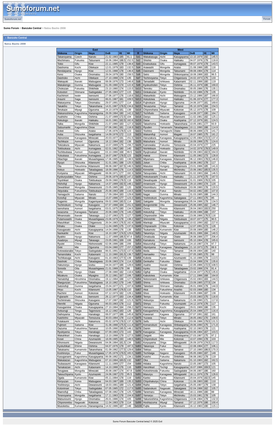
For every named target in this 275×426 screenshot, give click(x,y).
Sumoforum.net (13, 19)
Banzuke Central (31, 28)
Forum (266, 19)
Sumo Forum (11, 28)
